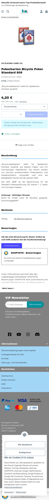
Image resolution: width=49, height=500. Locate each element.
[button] (41, 11)
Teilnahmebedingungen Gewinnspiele (18, 350)
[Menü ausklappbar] (2, 11)
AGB (3, 384)
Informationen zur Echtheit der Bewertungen (23, 497)
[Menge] (13, 114)
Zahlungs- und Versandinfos (14, 362)
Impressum (8, 492)
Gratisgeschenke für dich (12, 354)
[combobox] (24, 106)
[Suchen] (7, 11)
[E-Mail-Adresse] (16, 304)
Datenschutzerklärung (13, 487)
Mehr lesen (8, 288)
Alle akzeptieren (25, 444)
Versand (23, 101)
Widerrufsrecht (8, 380)
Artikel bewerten (11, 245)
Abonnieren (35, 304)
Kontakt (5, 358)
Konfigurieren (25, 452)
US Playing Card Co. (23, 219)
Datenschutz (21, 492)
